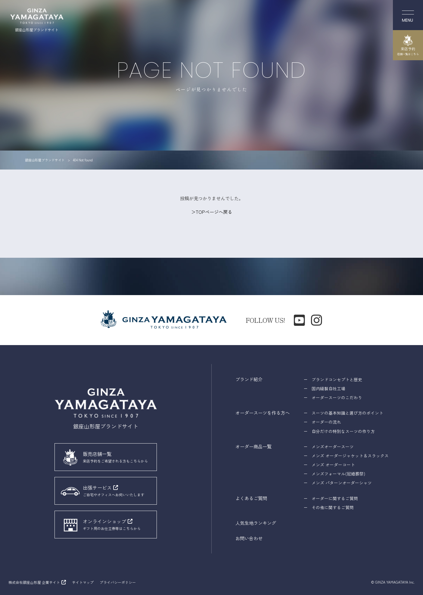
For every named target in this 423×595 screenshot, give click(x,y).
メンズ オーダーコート (333, 465)
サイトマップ (83, 582)
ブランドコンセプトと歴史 (337, 379)
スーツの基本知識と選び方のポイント (347, 413)
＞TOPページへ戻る (211, 211)
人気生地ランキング (255, 522)
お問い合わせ (249, 538)
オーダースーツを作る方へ (262, 412)
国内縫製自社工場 (328, 388)
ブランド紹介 (249, 379)
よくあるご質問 (251, 498)
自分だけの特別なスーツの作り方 (343, 431)
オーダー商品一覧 (253, 446)
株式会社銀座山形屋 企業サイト (34, 582)
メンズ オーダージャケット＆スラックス (350, 456)
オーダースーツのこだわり (337, 397)
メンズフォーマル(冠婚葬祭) (338, 474)
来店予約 (408, 45)
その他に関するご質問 (333, 507)
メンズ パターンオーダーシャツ (342, 483)
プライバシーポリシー (118, 582)
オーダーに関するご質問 (335, 498)
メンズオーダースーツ (333, 447)
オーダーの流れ (326, 422)
